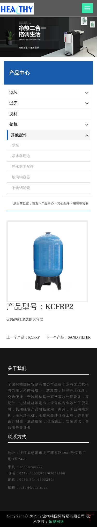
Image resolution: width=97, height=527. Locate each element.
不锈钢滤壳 (21, 188)
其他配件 (19, 135)
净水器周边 (21, 156)
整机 (13, 124)
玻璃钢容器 (21, 177)
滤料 (13, 113)
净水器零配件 (23, 166)
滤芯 (13, 92)
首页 (35, 203)
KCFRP (34, 337)
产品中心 (47, 203)
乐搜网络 (56, 522)
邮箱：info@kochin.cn (28, 487)
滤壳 (13, 103)
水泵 (15, 145)
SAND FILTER (79, 337)
